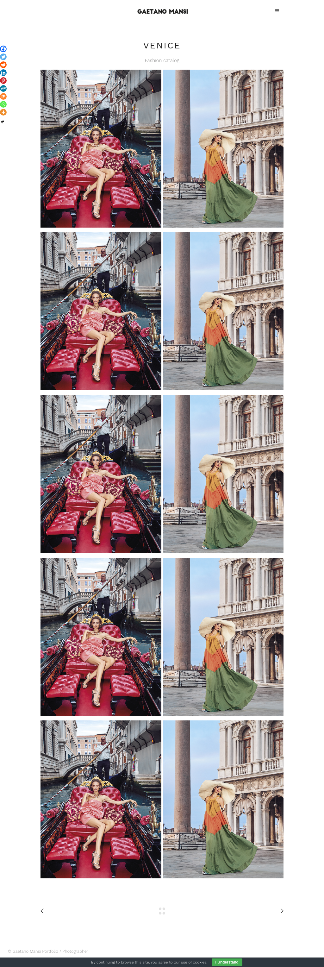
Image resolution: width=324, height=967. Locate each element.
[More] (3, 112)
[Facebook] (3, 49)
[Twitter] (3, 56)
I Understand (227, 962)
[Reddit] (3, 64)
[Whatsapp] (3, 104)
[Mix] (3, 96)
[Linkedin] (3, 72)
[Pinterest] (3, 80)
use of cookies (193, 962)
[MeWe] (3, 88)
